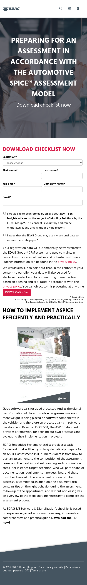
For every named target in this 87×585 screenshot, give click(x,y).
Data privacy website (51, 567)
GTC (27, 571)
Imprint (32, 567)
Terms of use (38, 571)
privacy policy (66, 262)
